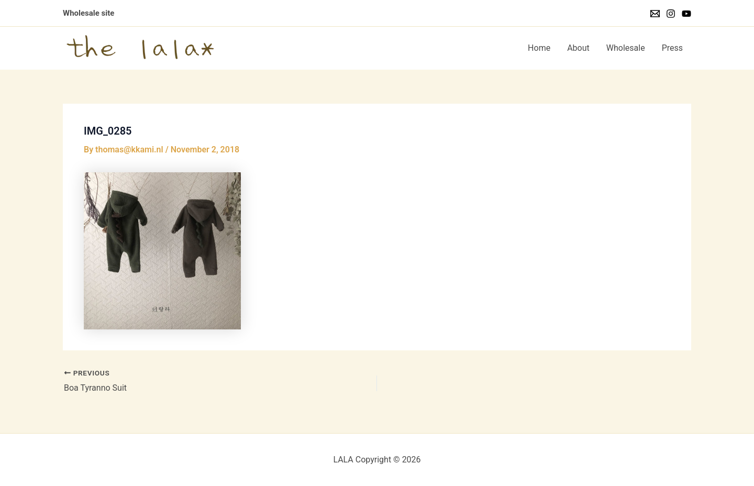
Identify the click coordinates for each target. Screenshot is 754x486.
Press (672, 48)
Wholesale (625, 48)
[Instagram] (670, 13)
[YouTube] (686, 13)
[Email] (655, 13)
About (578, 48)
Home (539, 48)
